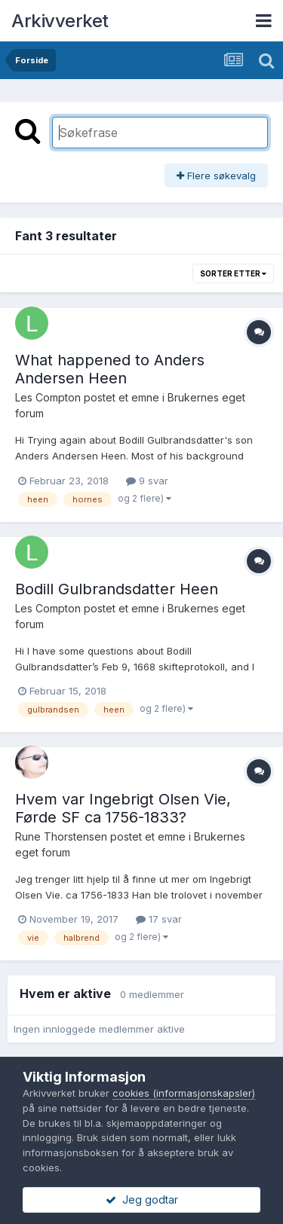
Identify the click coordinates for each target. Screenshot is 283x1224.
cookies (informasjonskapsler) (183, 1093)
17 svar (159, 919)
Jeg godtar (142, 1199)
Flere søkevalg (216, 175)
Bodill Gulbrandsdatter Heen (116, 589)
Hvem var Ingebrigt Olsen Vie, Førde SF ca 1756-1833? (123, 808)
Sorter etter (233, 273)
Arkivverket (60, 21)
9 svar (147, 481)
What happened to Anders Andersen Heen (110, 369)
